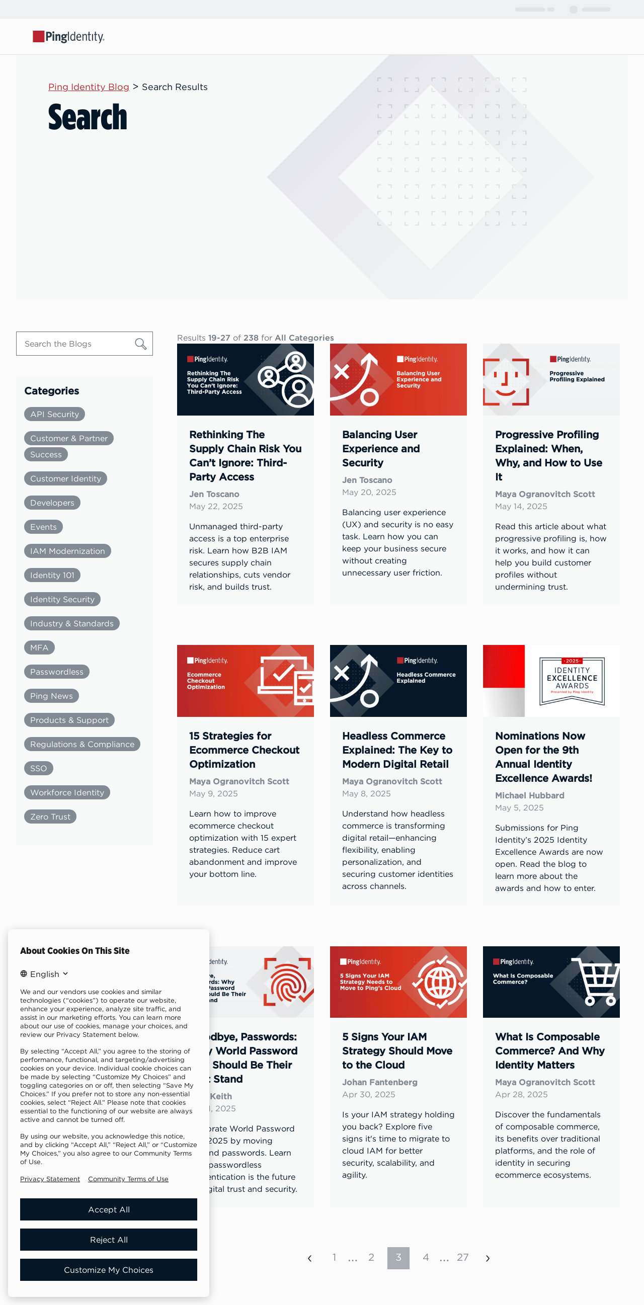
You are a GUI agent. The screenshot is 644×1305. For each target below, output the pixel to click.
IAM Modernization (67, 551)
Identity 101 (52, 575)
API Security (54, 414)
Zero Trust (50, 816)
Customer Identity (65, 478)
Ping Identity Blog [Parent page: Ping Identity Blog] (88, 87)
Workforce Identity (67, 792)
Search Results (175, 87)
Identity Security (62, 599)
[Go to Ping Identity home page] (69, 36)
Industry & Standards (72, 623)
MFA (39, 647)
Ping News (51, 696)
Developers (52, 503)
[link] (245, 474)
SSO (38, 768)
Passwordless (57, 672)
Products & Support (69, 720)
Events (43, 527)
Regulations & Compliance (82, 744)
